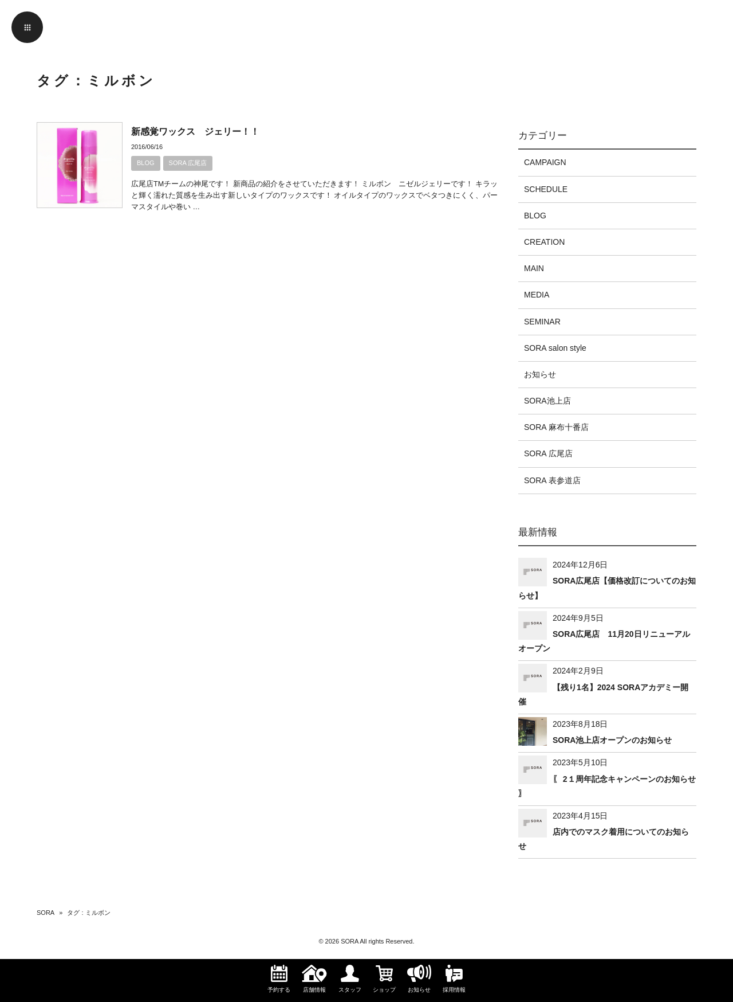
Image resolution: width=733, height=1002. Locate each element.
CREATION (544, 241)
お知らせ (540, 374)
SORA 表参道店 (552, 480)
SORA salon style (555, 348)
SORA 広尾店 (188, 162)
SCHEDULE (546, 189)
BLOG (146, 162)
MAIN (534, 268)
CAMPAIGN (545, 162)
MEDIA (536, 294)
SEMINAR (542, 321)
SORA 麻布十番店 (556, 427)
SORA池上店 (547, 400)
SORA (45, 912)
